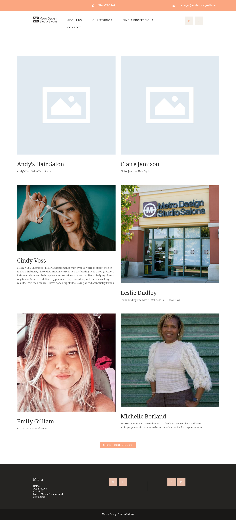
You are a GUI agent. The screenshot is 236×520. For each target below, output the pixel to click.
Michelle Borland (143, 416)
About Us (38, 491)
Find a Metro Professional (48, 494)
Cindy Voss (31, 260)
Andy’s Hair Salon (40, 164)
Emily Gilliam (35, 421)
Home (36, 486)
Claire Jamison (140, 164)
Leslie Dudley (139, 292)
